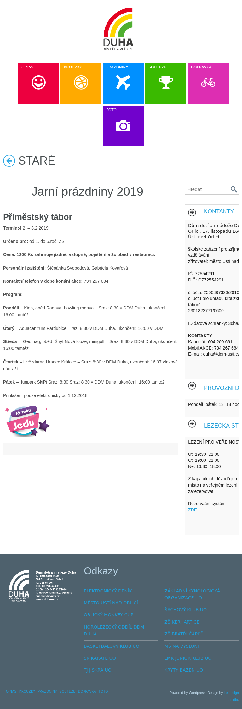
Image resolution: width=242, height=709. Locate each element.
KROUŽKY (27, 691)
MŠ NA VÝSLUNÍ (181, 646)
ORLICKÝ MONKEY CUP (108, 614)
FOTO (103, 691)
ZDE (192, 509)
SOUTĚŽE (67, 691)
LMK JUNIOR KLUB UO (188, 658)
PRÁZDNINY (47, 691)
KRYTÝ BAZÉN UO (183, 670)
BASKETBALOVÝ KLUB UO (111, 646)
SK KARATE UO (100, 658)
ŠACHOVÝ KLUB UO (185, 609)
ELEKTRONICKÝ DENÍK (108, 590)
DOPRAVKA (87, 691)
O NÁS (11, 691)
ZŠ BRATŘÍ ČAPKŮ (184, 633)
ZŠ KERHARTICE (181, 621)
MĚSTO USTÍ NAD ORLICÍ (111, 602)
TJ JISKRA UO (98, 670)
